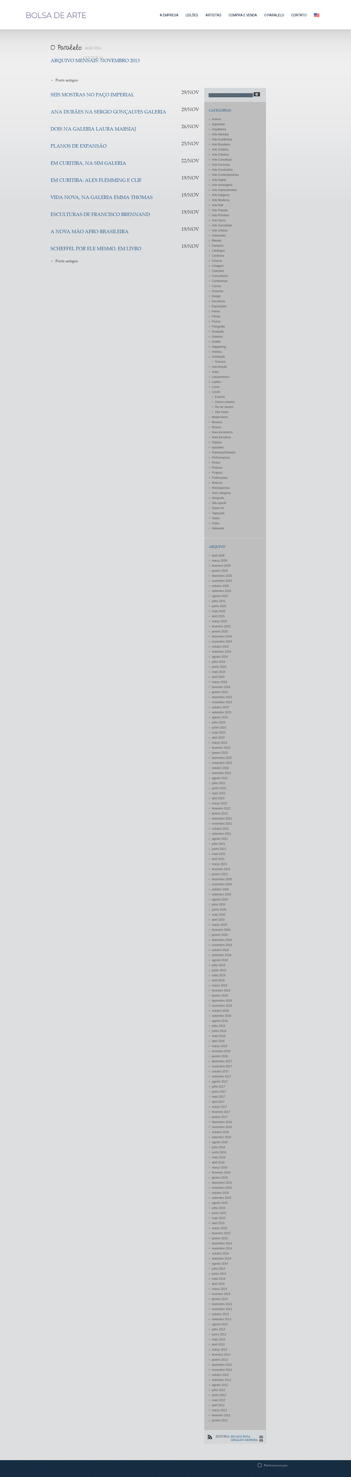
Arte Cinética (220, 149)
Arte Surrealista (222, 225)
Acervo (216, 119)
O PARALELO (274, 15)
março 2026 (219, 560)
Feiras (216, 311)
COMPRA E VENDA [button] (243, 15)
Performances (221, 457)
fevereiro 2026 (221, 565)
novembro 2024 (222, 641)
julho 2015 (218, 1208)
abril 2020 (218, 919)
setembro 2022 (221, 773)
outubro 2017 (220, 1071)
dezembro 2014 (222, 1243)
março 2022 (219, 803)
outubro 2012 (220, 1375)
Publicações (220, 477)
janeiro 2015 (220, 1238)
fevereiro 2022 (221, 808)
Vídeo (215, 523)
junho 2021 (219, 849)
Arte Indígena (220, 195)
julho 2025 (218, 601)
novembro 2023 (222, 702)
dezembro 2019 (222, 940)
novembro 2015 (222, 1187)
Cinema (217, 261)
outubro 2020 (220, 889)
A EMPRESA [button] (169, 15)
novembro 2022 (222, 763)
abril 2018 (218, 1041)
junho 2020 (219, 909)
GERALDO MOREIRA (244, 1440)
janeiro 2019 (220, 995)
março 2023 (219, 742)
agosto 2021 (220, 838)
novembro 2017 (222, 1066)
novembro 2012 (222, 1370)
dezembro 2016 (222, 1122)
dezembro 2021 (222, 818)
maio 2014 (218, 1278)
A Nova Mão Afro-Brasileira (90, 232)
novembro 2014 (222, 1248)
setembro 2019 (221, 955)
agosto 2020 (220, 899)
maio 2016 (218, 1157)
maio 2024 (218, 672)
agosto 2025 (220, 596)
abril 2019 (218, 980)
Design (216, 296)
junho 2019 (219, 970)
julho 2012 (218, 1390)
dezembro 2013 (222, 1304)
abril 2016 (218, 1162)
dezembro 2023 (222, 697)
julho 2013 (218, 1329)
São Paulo (221, 412)
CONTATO (299, 15)
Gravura (220, 361)
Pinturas (217, 467)
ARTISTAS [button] (213, 15)
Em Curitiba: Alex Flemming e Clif (96, 180)
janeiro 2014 (220, 1299)
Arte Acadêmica (222, 139)
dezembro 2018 (222, 1000)
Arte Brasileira (221, 144)
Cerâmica (218, 255)
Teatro (216, 518)
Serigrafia (218, 498)
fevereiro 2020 (221, 930)
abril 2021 (218, 859)
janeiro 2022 (220, 813)
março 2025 (219, 621)
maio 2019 (218, 975)
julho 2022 (218, 783)
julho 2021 (218, 844)
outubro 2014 (220, 1253)
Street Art (218, 508)
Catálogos (218, 250)
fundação (218, 331)
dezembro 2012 (222, 1364)
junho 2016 (219, 1152)
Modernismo (220, 417)
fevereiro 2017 (221, 1112)
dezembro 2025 (222, 576)
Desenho (218, 291)
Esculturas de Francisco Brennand (100, 214)
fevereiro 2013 (221, 1354)
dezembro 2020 (222, 879)
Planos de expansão (79, 146)
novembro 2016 (222, 1127)
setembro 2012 (221, 1380)
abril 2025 (218, 616)
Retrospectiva (221, 488)
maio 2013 (218, 1339)
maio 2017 (218, 1096)
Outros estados (225, 402)
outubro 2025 (220, 586)
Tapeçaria (218, 513)
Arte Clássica (220, 154)
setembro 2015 (221, 1198)
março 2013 (219, 1349)
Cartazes (218, 245)
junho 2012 (219, 1395)
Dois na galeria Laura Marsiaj (93, 129)
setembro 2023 (221, 712)
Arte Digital (219, 180)
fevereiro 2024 (221, 687)
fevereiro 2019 (221, 990)
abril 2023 (218, 737)
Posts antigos (64, 81)
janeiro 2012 (220, 1420)
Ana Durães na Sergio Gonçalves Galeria (108, 112)
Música (216, 427)
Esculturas (218, 301)
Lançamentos (220, 377)
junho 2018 (219, 1031)
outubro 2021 (220, 828)
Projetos (217, 472)
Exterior (220, 397)
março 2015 (219, 1228)
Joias (215, 372)
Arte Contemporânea (225, 175)
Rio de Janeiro (224, 407)
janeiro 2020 (220, 935)
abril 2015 (218, 1223)
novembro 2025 (222, 581)
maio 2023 (218, 732)
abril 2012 (218, 1405)
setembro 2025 (221, 591)
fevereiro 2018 (221, 1051)
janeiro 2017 (220, 1117)
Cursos (216, 286)
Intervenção (219, 366)
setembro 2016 (221, 1137)
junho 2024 (219, 667)
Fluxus (216, 321)
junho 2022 (219, 788)
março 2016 (219, 1167)
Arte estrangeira (222, 185)
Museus (217, 422)
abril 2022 (218, 798)
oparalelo (218, 447)
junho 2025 (219, 606)
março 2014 (219, 1289)
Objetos (217, 442)
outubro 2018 (220, 1010)
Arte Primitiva (220, 215)
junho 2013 (219, 1334)
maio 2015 (218, 1218)
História (217, 352)
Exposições (219, 306)
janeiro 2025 (220, 631)
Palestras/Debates (224, 452)
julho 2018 (218, 1026)
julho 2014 (218, 1268)
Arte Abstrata (220, 134)
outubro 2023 (220, 707)
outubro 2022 (220, 768)
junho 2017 (219, 1091)
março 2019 (219, 985)
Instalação (218, 356)
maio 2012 (218, 1400)
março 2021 (219, 864)
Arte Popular (220, 210)
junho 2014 (219, 1273)
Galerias (217, 336)
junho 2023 (219, 727)
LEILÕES (192, 15)
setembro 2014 (221, 1258)
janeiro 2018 (220, 1056)
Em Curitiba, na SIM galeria (88, 163)
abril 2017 (218, 1101)
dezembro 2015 (222, 1182)
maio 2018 (218, 1036)
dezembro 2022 (222, 758)
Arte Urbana (220, 230)
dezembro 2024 (222, 636)
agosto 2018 (220, 1021)
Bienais (216, 240)
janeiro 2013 (220, 1359)
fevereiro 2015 (221, 1233)
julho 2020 (218, 904)
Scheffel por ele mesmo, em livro (96, 249)
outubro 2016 (220, 1132)
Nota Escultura (221, 437)
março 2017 (219, 1107)
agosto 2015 (220, 1203)
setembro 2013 (221, 1319)
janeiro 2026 (220, 570)
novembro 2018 (222, 1005)
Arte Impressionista (224, 190)
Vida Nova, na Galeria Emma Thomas (102, 197)
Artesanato (219, 235)
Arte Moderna (221, 200)
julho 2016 (218, 1147)
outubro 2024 (220, 646)
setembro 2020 (221, 894)
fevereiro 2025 (221, 626)
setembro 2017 (221, 1076)
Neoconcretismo (222, 432)
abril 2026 (218, 555)
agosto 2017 (220, 1081)
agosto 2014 (220, 1263)
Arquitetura (219, 129)
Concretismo (220, 276)
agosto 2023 (220, 717)
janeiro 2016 (220, 1177)
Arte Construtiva (222, 169)
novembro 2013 (222, 1309)
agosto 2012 (220, 1385)
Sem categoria (221, 493)
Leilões (216, 382)
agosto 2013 (220, 1324)
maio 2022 (218, 793)
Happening (219, 346)
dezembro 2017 (222, 1061)
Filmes (216, 316)
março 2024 (219, 682)
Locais (216, 392)
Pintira (216, 462)
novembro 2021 (222, 823)
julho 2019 (218, 965)
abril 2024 (218, 677)
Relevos (217, 483)
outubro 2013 (220, 1314)
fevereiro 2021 (221, 869)
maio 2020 (218, 914)
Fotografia (218, 326)
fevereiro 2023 (221, 747)
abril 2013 (218, 1344)
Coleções (218, 271)
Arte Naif (217, 205)
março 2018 (219, 1046)
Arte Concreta (221, 164)
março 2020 (219, 924)
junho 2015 (219, 1213)
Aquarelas (218, 124)
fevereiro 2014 (221, 1294)
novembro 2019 (222, 945)
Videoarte (218, 528)
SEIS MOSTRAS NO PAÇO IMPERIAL (92, 95)
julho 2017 (218, 1086)
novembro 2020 (222, 884)
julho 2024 (218, 661)
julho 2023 (218, 722)
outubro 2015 (220, 1193)
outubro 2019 (220, 950)
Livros (216, 387)
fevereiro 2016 (221, 1172)
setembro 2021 (221, 833)
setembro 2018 (221, 1015)
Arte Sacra (219, 220)
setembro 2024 (221, 651)
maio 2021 (218, 854)
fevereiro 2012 (221, 1415)
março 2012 (219, 1410)
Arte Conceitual (222, 159)
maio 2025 (218, 611)
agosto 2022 (220, 778)
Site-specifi (219, 503)
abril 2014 (218, 1284)
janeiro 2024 (220, 692)
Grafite (216, 341)
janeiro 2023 (220, 753)
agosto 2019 (220, 960)
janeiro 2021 (220, 874)
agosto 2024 (220, 656)
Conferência (220, 281)
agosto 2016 (220, 1142)
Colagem (218, 266)
